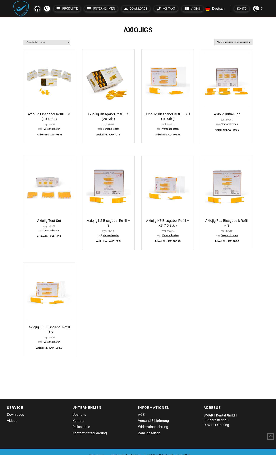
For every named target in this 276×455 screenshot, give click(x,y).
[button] (47, 8)
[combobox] (215, 9)
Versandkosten (52, 128)
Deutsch (215, 9)
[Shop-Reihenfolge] (46, 42)
